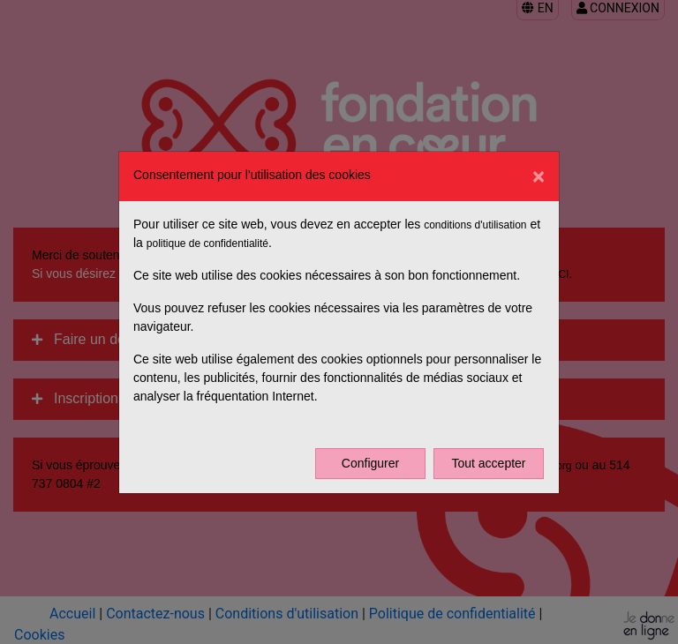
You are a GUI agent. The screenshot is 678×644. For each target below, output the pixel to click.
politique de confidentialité (207, 243)
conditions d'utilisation (475, 225)
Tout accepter (488, 463)
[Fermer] (538, 176)
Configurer (370, 463)
